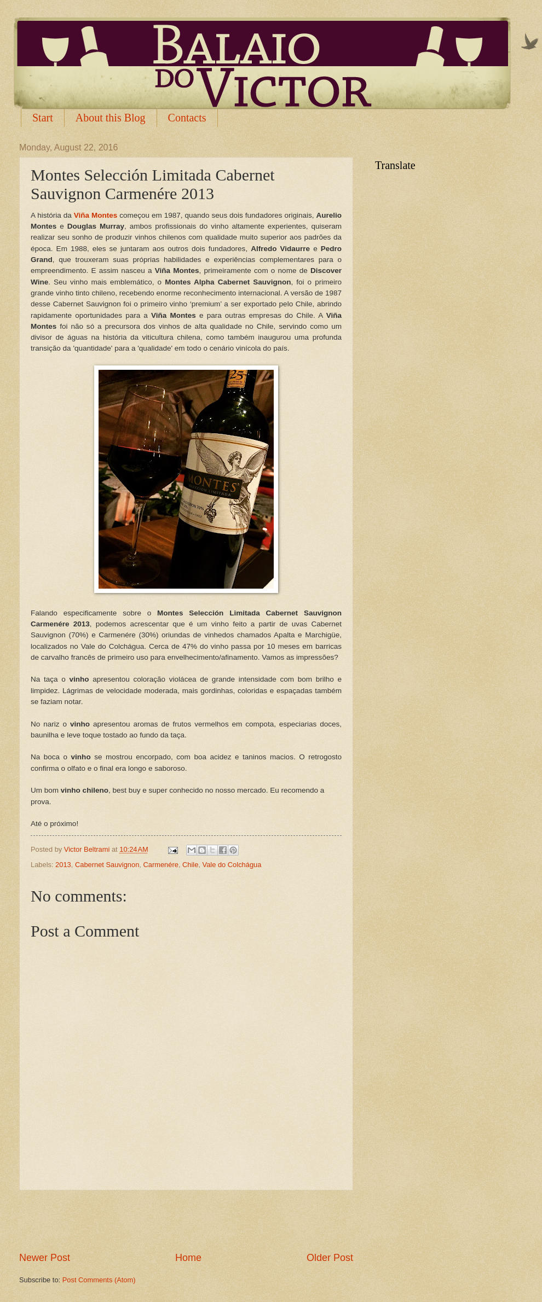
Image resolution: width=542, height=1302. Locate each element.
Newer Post (44, 1257)
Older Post (330, 1257)
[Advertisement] (186, 1221)
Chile (190, 865)
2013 (63, 865)
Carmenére (160, 865)
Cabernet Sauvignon (107, 865)
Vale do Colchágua (232, 865)
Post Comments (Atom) (99, 1280)
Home (188, 1257)
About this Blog (111, 118)
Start (42, 118)
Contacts (187, 118)
